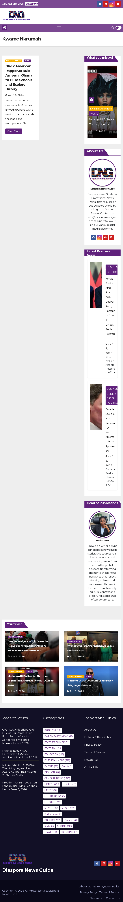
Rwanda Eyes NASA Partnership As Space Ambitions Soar (15, 754)
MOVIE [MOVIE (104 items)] (51, 808)
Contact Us (91, 767)
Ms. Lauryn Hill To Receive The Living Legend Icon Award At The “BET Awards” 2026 (31, 681)
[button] (113, 27)
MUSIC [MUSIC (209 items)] (68, 808)
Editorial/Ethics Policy (97, 737)
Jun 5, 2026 (98, 131)
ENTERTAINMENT (13, 61)
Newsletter (91, 759)
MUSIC (27, 61)
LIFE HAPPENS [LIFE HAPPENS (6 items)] (54, 796)
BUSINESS (112, 267)
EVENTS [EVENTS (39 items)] (51, 766)
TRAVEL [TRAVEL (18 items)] (51, 832)
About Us (90, 729)
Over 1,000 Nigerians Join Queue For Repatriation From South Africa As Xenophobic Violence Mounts (28, 646)
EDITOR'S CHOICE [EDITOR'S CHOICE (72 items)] (56, 742)
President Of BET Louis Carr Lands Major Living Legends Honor (19, 786)
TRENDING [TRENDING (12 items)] (69, 832)
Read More (13, 131)
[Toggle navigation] (59, 27)
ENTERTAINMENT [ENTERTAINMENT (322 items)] (57, 760)
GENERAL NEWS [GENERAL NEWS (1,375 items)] (57, 778)
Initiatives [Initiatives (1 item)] (69, 784)
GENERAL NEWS (112, 395)
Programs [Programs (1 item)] (70, 820)
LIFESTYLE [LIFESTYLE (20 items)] (52, 802)
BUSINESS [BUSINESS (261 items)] (52, 730)
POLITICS (112, 272)
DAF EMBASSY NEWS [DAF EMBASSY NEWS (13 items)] (58, 736)
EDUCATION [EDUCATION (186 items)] (54, 754)
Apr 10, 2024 (16, 95)
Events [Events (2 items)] (67, 766)
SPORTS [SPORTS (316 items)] (64, 826)
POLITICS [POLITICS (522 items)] (52, 820)
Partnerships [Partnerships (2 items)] (52, 814)
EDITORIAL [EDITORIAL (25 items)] (52, 748)
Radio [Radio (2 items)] (49, 826)
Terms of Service (94, 752)
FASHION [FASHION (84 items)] (52, 772)
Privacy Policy (93, 744)
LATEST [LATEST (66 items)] (50, 790)
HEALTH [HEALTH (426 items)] (51, 784)
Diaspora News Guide (28, 870)
